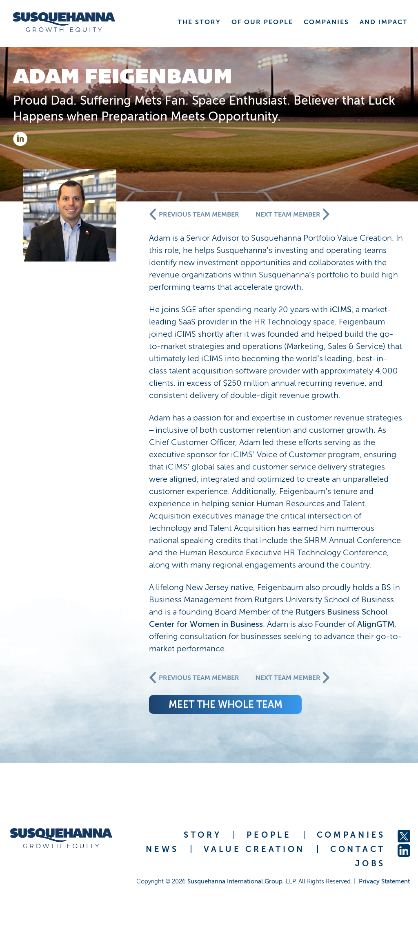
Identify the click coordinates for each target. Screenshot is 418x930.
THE (199, 22)
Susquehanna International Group (234, 881)
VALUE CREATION (254, 849)
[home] (64, 22)
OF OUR (262, 22)
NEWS (162, 849)
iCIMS (340, 309)
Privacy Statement (384, 881)
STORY (203, 835)
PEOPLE (269, 835)
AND (384, 22)
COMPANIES (351, 835)
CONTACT (357, 849)
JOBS (370, 863)
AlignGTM (375, 624)
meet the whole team (225, 704)
